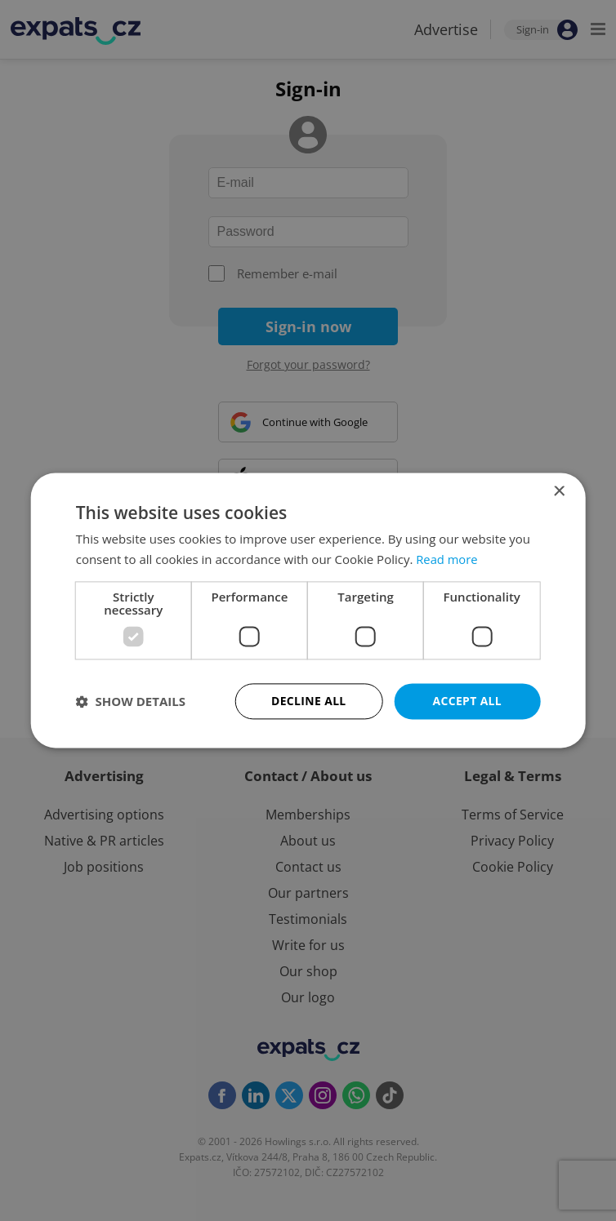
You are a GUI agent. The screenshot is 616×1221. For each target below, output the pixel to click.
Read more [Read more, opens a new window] (447, 559)
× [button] (558, 492)
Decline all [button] (308, 700)
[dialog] (308, 610)
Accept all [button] (467, 700)
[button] (130, 701)
